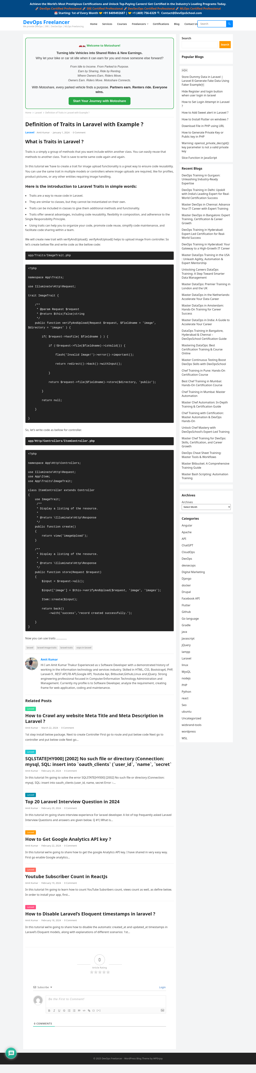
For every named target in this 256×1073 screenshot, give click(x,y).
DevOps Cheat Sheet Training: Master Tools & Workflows (203, 497)
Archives (188, 553)
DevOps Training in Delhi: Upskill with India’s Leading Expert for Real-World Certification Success (204, 220)
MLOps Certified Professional (200, 8)
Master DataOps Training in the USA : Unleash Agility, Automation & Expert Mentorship (205, 293)
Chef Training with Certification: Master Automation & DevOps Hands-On (204, 455)
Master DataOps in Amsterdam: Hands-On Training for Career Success (204, 348)
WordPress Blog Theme (137, 1067)
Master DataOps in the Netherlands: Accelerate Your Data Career (206, 333)
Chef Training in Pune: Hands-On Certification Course (205, 411)
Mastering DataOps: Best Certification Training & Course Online (203, 387)
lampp (187, 707)
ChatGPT (189, 600)
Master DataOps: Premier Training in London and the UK (206, 320)
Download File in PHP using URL (204, 144)
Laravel (39, 114)
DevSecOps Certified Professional (151, 8)
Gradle (187, 680)
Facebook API (192, 654)
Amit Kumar (44, 133)
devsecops (190, 620)
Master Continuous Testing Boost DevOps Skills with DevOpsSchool (205, 400)
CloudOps (189, 607)
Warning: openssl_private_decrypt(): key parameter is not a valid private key (204, 167)
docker (187, 640)
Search (188, 40)
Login (162, 994)
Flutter (187, 660)
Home (30, 114)
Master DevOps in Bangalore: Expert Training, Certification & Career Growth (203, 249)
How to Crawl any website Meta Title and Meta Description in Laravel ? (96, 720)
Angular (188, 580)
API (185, 594)
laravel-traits (68, 649)
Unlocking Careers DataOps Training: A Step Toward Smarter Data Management (204, 308)
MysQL (187, 727)
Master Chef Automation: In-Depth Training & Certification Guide (206, 442)
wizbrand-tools (193, 780)
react (186, 753)
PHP (186, 740)
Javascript (189, 693)
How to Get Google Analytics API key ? (70, 846)
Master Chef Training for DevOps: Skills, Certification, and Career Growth (205, 484)
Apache (188, 587)
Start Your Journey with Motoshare (99, 102)
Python (188, 747)
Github (187, 667)
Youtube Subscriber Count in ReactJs (68, 883)
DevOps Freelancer (46, 22)
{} (93, 1017)
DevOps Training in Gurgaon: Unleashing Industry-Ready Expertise (202, 205)
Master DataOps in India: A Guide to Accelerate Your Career (205, 360)
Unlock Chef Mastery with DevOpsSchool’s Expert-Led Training (201, 470)
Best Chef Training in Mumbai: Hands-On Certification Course (203, 421)
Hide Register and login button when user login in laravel (203, 103)
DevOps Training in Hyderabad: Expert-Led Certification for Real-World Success (204, 264)
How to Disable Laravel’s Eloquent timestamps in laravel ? (92, 921)
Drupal (187, 647)
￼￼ (186, 80)
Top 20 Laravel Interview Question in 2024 (74, 809)
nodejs (187, 733)
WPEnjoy (158, 1067)
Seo (185, 760)
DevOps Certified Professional (60, 8)
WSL (186, 793)
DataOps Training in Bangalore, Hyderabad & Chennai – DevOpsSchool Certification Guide (205, 373)
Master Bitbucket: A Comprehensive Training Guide (203, 508)
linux (186, 720)
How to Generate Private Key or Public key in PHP (204, 152)
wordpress (190, 787)
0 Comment (80, 133)
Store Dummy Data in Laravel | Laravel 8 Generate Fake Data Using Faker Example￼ (203, 91)
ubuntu (188, 766)
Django (188, 634)
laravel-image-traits (48, 649)
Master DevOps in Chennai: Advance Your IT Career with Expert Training (202, 235)
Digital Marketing (194, 627)
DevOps (188, 614)
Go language (191, 673)
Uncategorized (193, 773)
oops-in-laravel (85, 649)
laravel (31, 649)
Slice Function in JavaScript (200, 180)
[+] (99, 1017)
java (185, 687)
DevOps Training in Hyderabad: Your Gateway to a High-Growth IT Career (205, 278)
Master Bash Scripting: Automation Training (198, 518)
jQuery (187, 700)
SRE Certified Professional (105, 8)
